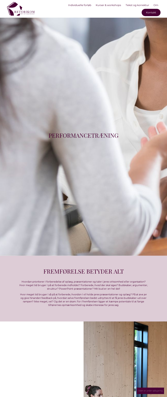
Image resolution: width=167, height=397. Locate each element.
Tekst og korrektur (137, 5)
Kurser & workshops (108, 5)
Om (156, 5)
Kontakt (151, 12)
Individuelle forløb (79, 5)
